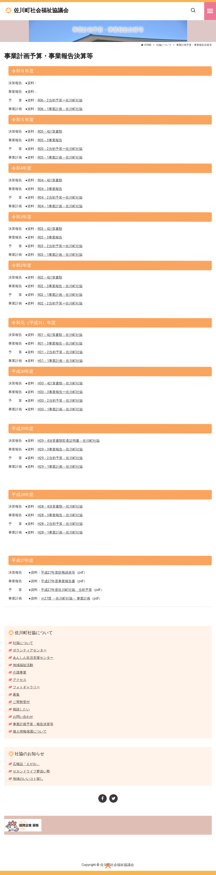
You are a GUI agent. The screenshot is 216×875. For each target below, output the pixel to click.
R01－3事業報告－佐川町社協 (60, 343)
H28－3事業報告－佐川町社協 (60, 515)
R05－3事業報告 (50, 140)
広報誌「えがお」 (26, 764)
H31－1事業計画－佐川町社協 (60, 361)
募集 (16, 695)
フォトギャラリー (26, 687)
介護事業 (19, 672)
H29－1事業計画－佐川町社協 (60, 467)
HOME (147, 44)
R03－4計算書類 (50, 229)
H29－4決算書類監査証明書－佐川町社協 (69, 441)
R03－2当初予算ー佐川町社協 (60, 246)
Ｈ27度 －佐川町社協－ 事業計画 (65, 598)
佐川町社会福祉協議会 (41, 10)
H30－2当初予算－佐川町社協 (60, 401)
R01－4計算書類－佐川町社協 (60, 335)
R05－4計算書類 (50, 131)
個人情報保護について (30, 731)
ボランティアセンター (30, 650)
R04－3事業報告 (50, 189)
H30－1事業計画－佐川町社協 (60, 409)
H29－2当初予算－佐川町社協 (60, 458)
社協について (163, 44)
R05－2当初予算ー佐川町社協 (60, 149)
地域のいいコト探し (28, 779)
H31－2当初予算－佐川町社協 (60, 352)
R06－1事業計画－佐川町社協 (60, 109)
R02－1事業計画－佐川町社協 (60, 295)
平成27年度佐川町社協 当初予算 (66, 590)
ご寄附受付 (21, 702)
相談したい (21, 709)
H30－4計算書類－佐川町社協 (60, 383)
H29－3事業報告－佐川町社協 (60, 449)
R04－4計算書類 (50, 180)
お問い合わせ (23, 717)
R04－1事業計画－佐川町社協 (60, 206)
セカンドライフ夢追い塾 (31, 771)
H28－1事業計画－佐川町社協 (60, 532)
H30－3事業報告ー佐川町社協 (60, 392)
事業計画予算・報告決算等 (33, 724)
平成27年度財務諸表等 (58, 572)
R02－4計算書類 (50, 277)
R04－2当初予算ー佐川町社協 (60, 197)
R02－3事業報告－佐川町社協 (60, 286)
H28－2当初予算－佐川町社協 (60, 524)
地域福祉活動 (23, 665)
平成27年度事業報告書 (58, 581)
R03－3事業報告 (50, 237)
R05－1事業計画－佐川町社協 (60, 157)
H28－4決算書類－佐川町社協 (60, 506)
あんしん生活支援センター (33, 658)
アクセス (19, 680)
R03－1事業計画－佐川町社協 (60, 255)
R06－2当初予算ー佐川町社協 (60, 100)
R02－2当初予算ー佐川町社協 (60, 303)
